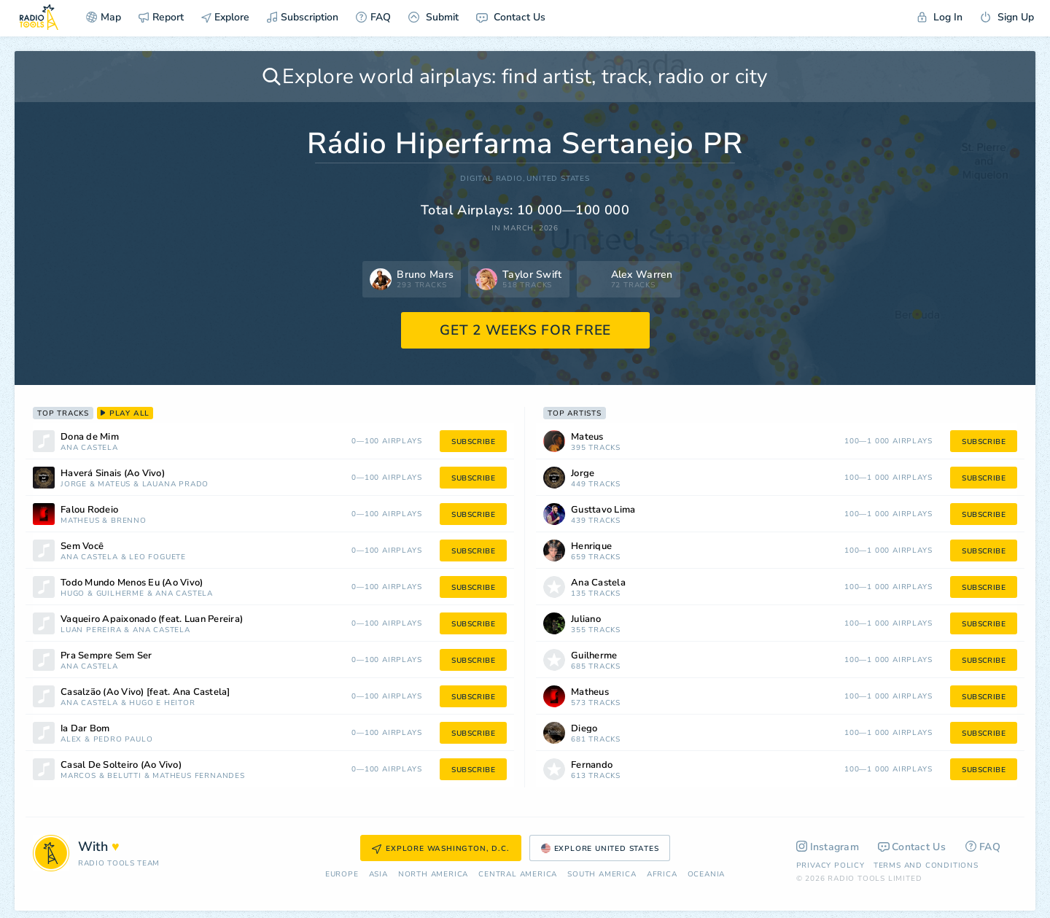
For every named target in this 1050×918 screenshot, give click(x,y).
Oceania (707, 874)
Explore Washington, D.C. (440, 849)
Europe (342, 874)
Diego (584, 729)
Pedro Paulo (123, 740)
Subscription (302, 17)
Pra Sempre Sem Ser (106, 656)
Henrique (591, 546)
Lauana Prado (175, 485)
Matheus (80, 521)
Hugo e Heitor (162, 703)
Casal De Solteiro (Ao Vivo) (121, 765)
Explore (225, 17)
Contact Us (510, 17)
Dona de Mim (90, 437)
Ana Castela (89, 448)
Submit (433, 17)
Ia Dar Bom (85, 729)
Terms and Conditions (926, 865)
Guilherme (120, 594)
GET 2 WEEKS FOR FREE (525, 330)
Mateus (114, 485)
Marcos (78, 776)
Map (103, 17)
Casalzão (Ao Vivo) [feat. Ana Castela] (145, 692)
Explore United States (600, 849)
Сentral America (517, 874)
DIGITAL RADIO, (492, 179)
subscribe (473, 442)
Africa (662, 874)
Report (161, 17)
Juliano (586, 619)
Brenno (129, 521)
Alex (71, 740)
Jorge (74, 485)
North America (433, 874)
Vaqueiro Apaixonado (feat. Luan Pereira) (152, 619)
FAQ (373, 17)
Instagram (828, 847)
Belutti (124, 776)
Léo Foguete (157, 557)
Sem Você (82, 546)
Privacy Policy (830, 865)
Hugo (73, 594)
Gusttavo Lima (603, 510)
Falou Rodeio (89, 510)
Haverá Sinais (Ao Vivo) (113, 474)
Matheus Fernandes (198, 776)
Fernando (591, 765)
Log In (939, 17)
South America (601, 874)
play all (125, 413)
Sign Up (1007, 17)
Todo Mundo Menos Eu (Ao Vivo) (132, 583)
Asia (378, 874)
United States (557, 179)
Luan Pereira (91, 630)
